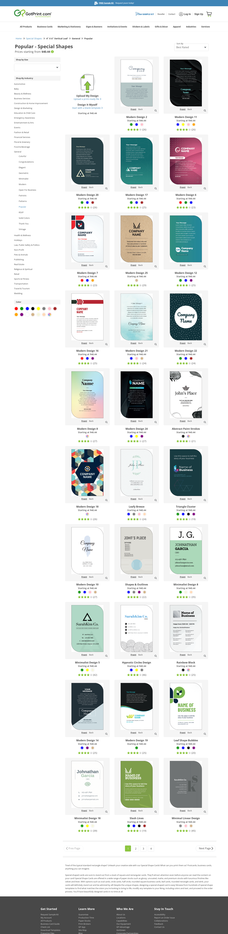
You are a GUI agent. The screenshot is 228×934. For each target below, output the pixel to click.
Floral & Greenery (22, 142)
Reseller (161, 14)
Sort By (180, 43)
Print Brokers (84, 923)
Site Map (82, 930)
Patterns (23, 201)
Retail (16, 274)
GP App (81, 927)
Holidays (18, 240)
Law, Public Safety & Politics (27, 245)
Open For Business (27, 189)
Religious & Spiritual (23, 269)
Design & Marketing (23, 108)
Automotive (19, 84)
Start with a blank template (87, 107)
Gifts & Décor (161, 26)
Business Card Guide (50, 923)
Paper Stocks (84, 920)
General (17, 151)
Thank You (24, 223)
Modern (22, 184)
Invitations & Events (117, 26)
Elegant (22, 167)
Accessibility (159, 914)
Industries (191, 26)
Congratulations (26, 161)
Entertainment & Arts (24, 122)
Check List (45, 927)
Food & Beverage (22, 146)
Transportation (21, 283)
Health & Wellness (22, 235)
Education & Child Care (24, 113)
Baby (16, 88)
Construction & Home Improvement (31, 103)
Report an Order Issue (164, 917)
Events (17, 127)
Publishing (19, 259)
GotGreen (120, 930)
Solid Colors (24, 218)
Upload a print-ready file (87, 99)
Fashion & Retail (21, 132)
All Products (26, 26)
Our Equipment (123, 923)
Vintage (22, 229)
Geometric (23, 173)
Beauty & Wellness (22, 93)
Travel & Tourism (22, 288)
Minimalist (23, 178)
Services (205, 26)
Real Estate (19, 264)
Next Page (206, 849)
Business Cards (45, 26)
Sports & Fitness (21, 278)
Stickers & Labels (141, 26)
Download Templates (50, 930)
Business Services (22, 98)
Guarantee (83, 914)
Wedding (18, 293)
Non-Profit (19, 249)
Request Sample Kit (50, 914)
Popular (22, 206)
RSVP (21, 212)
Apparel (177, 26)
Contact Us (159, 927)
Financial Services (22, 137)
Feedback (158, 923)
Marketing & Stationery (69, 26)
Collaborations (161, 920)
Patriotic (23, 195)
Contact (171, 14)
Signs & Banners (94, 26)
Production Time (86, 917)
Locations (120, 917)
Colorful (22, 156)
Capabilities (121, 920)
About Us (120, 914)
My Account (46, 917)
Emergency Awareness (24, 117)
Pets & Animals (21, 254)
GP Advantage (123, 927)
